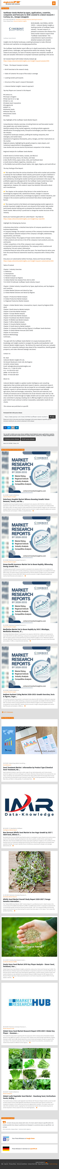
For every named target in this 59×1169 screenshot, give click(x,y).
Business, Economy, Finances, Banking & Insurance (29, 19)
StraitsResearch (7, 765)
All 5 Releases (7, 712)
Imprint (6, 1164)
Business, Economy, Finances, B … (17, 560)
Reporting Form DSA (43, 1164)
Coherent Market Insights (20, 21)
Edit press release (28, 439)
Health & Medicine (14, 495)
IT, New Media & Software (15, 828)
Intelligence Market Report (10, 830)
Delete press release (12, 439)
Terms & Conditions (22, 1164)
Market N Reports (7, 1093)
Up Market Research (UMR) (10, 961)
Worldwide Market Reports (10, 896)
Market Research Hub (8, 1028)
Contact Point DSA (32, 1164)
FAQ (2, 1164)
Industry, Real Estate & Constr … (17, 960)
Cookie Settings (53, 1164)
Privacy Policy (12, 1164)
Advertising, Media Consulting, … (17, 763)
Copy (52, 417)
